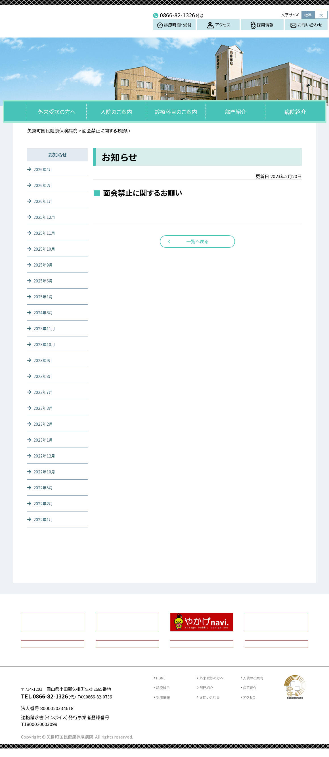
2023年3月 (44, 407)
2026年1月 (44, 200)
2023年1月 (44, 439)
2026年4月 (44, 169)
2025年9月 (44, 264)
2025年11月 (45, 232)
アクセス (218, 29)
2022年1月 (44, 519)
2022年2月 (44, 503)
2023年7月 (44, 391)
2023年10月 (45, 344)
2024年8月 (44, 312)
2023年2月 (44, 423)
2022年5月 (44, 487)
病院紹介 (295, 111)
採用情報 (262, 29)
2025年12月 (45, 216)
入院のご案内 (116, 111)
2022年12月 (45, 455)
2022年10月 (45, 471)
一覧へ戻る (197, 241)
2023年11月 (45, 328)
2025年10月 (45, 248)
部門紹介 (235, 111)
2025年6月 (44, 280)
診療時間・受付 (174, 29)
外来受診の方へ (57, 111)
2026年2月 (44, 185)
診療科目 (164, 687)
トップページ (15, 111)
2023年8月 (44, 376)
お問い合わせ (306, 29)
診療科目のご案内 (176, 111)
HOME (162, 678)
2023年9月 (44, 360)
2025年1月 (44, 296)
